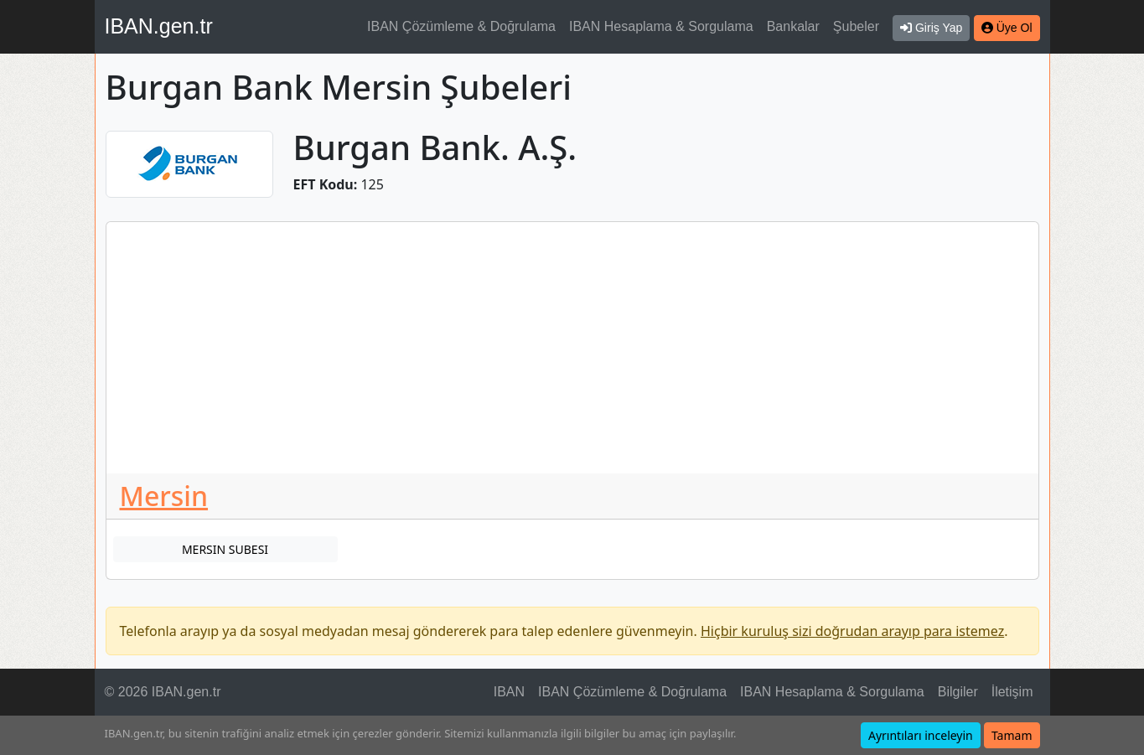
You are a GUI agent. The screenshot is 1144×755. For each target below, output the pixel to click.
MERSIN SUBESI (225, 549)
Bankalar (793, 26)
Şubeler (856, 26)
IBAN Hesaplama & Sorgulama (661, 26)
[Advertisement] (572, 347)
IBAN (509, 692)
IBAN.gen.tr (159, 26)
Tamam (1012, 735)
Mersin (164, 496)
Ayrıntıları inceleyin (920, 735)
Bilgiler (958, 692)
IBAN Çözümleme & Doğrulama (461, 26)
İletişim (1012, 692)
